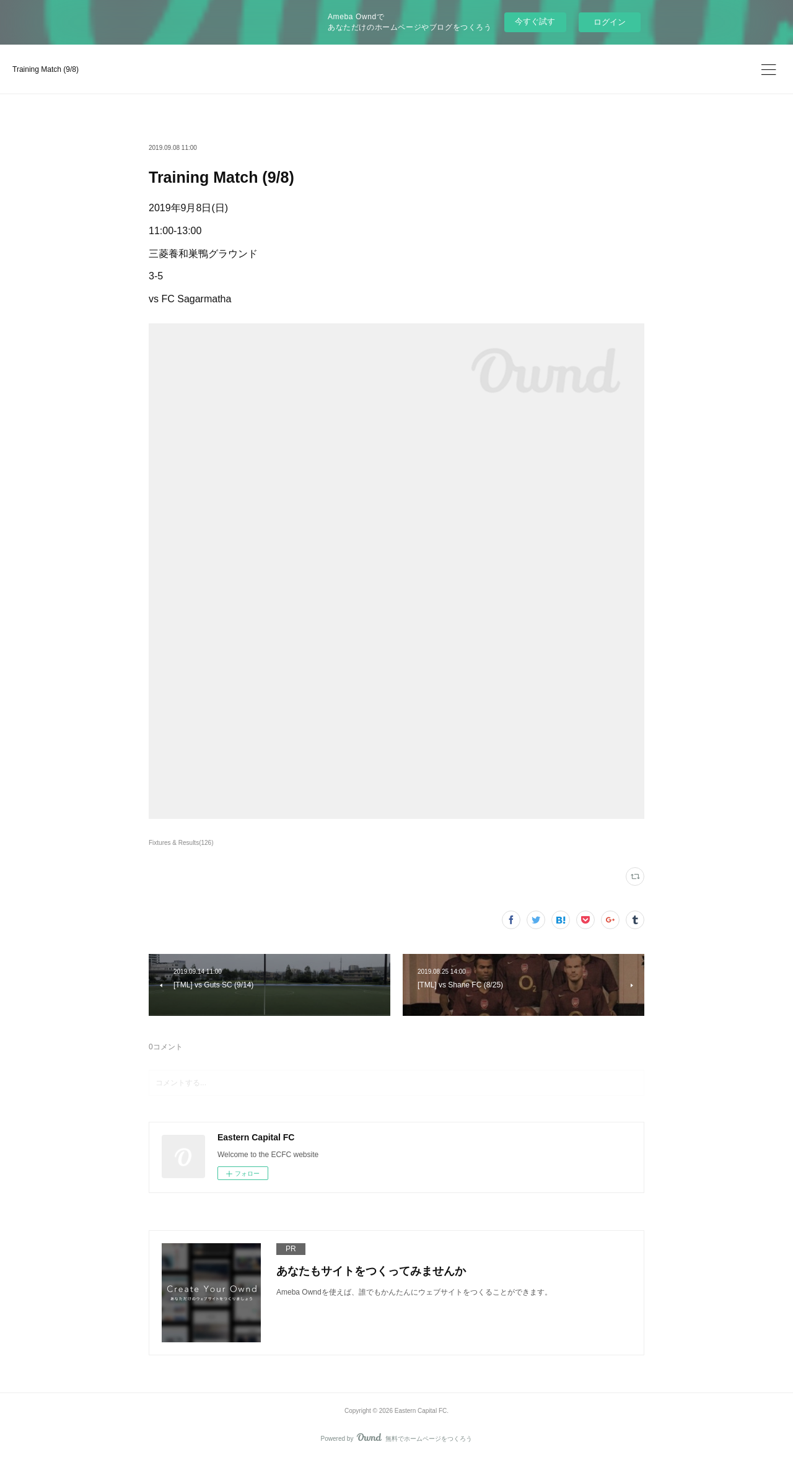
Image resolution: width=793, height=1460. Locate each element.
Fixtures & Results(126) (181, 842)
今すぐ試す (535, 21)
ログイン (610, 22)
